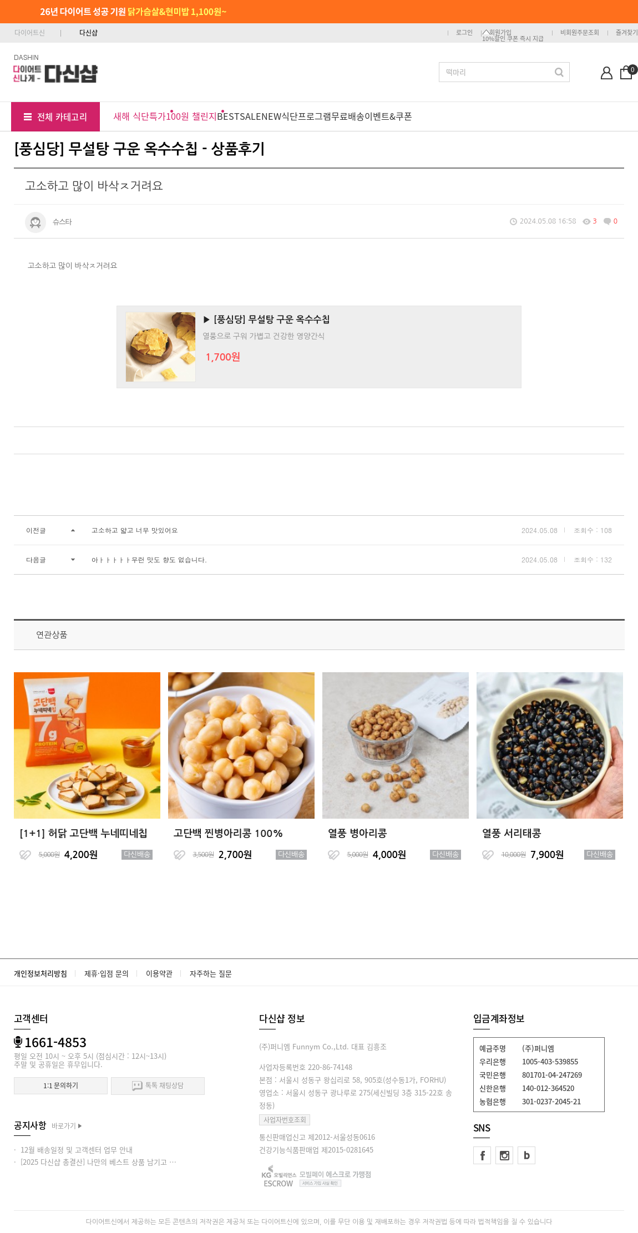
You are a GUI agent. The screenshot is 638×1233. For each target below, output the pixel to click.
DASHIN (26, 57)
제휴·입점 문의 (106, 973)
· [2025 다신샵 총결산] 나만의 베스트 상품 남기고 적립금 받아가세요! (120, 1161)
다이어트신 (29, 33)
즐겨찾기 (627, 32)
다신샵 (88, 33)
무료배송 (347, 115)
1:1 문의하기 (60, 1085)
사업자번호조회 (285, 1120)
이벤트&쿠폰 (388, 115)
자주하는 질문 (211, 973)
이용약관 (159, 973)
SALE (250, 115)
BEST (228, 115)
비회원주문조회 (579, 32)
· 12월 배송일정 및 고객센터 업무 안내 (73, 1149)
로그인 (464, 32)
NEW (271, 115)
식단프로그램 (306, 115)
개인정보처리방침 (40, 973)
